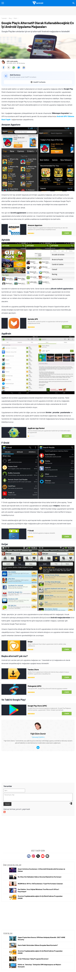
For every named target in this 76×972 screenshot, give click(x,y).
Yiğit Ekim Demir (12, 61)
